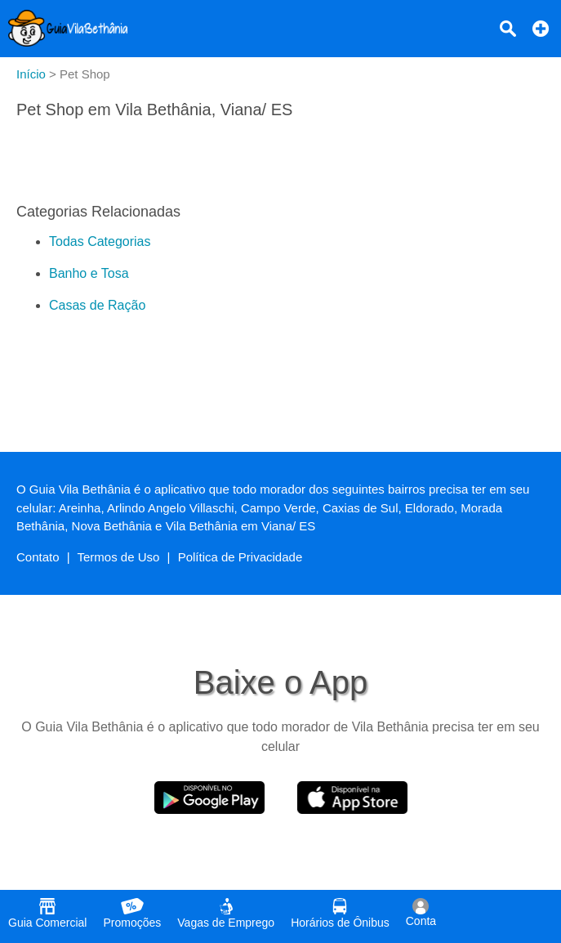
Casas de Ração (97, 305)
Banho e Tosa (89, 273)
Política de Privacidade (240, 557)
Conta (421, 912)
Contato (38, 557)
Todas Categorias (100, 241)
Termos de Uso (119, 557)
